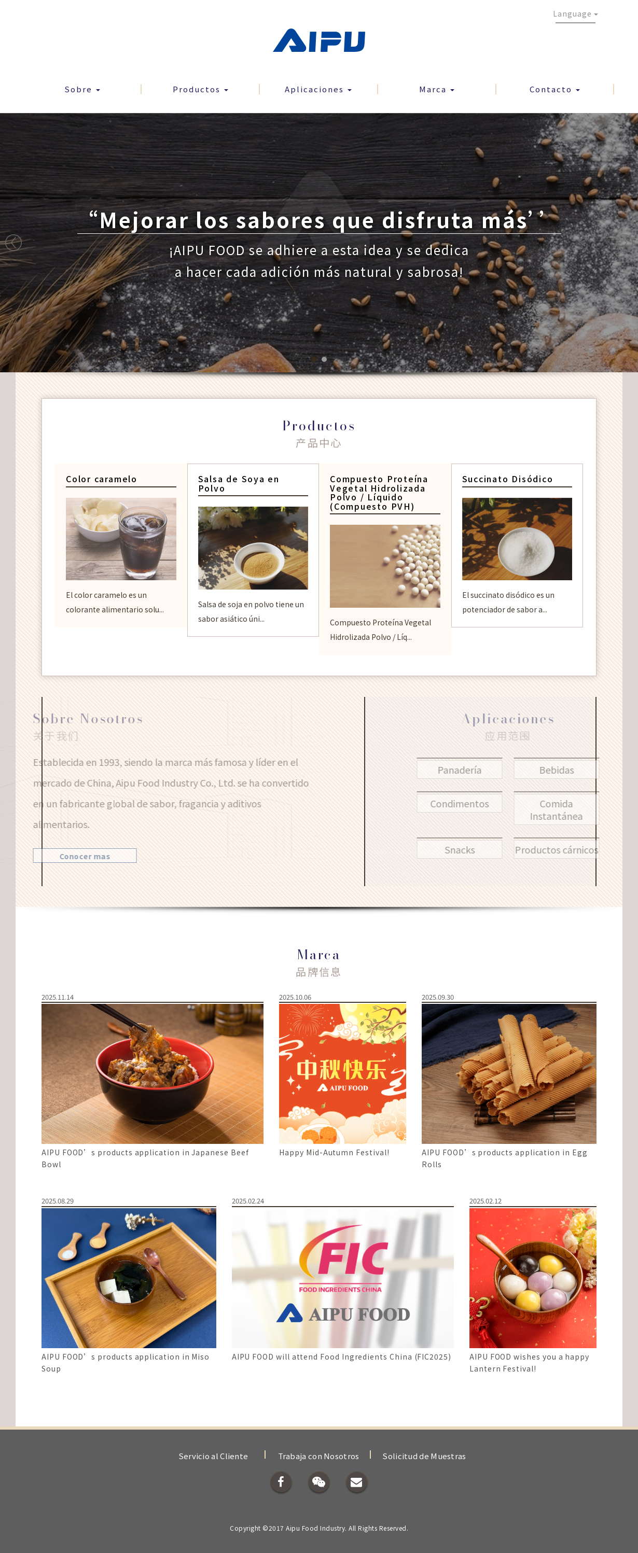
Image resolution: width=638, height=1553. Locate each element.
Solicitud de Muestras (424, 1455)
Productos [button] (200, 89)
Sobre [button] (82, 89)
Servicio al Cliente (213, 1455)
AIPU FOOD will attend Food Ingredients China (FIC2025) (341, 1356)
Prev (13, 242)
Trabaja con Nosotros (318, 1455)
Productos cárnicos (580, 849)
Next (624, 242)
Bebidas (580, 769)
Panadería (483, 769)
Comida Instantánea (579, 809)
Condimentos (483, 803)
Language (575, 13)
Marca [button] (436, 89)
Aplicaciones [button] (318, 89)
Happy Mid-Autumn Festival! (334, 1152)
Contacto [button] (555, 89)
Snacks (483, 849)
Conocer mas (61, 856)
